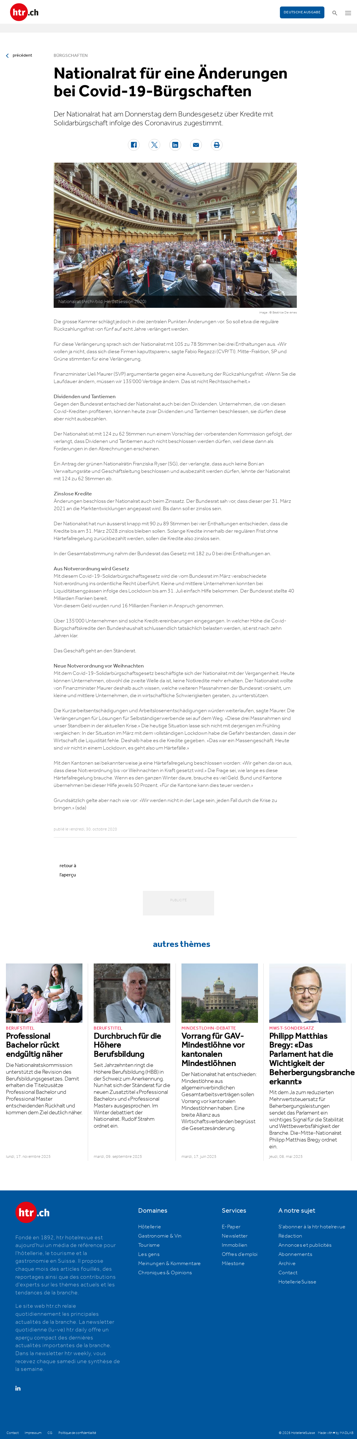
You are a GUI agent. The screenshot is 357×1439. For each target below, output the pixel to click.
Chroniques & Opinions (165, 1273)
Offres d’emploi (240, 1254)
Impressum (33, 1433)
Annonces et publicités (305, 1245)
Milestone (233, 1263)
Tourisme (149, 1245)
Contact (288, 1273)
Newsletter (235, 1236)
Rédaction (290, 1236)
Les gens (149, 1254)
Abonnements (295, 1254)
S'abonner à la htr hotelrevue (312, 1227)
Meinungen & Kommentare (169, 1263)
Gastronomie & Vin (160, 1236)
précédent (22, 55)
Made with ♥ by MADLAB (335, 1433)
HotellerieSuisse (297, 1282)
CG (49, 1433)
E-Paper (231, 1227)
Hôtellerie (149, 1227)
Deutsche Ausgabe (302, 12)
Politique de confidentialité (77, 1433)
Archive (287, 1263)
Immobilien (235, 1245)
